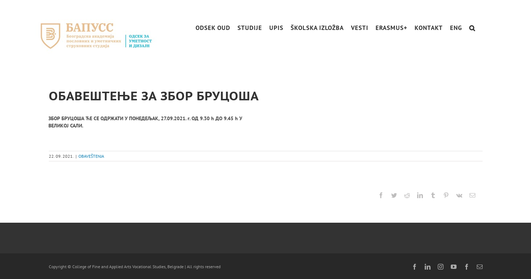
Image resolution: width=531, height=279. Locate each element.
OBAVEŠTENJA (91, 156)
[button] (472, 28)
